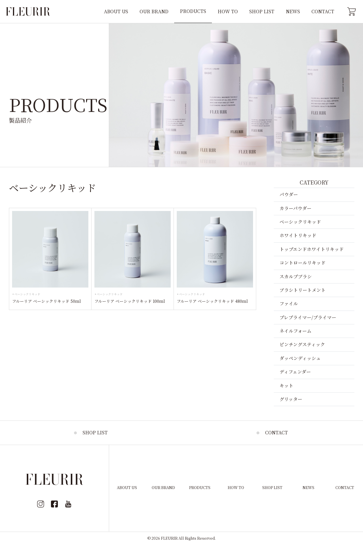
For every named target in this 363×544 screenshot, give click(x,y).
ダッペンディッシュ (300, 358)
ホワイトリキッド (298, 235)
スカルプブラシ (296, 276)
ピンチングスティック (302, 344)
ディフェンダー (295, 371)
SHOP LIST (261, 11)
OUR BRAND (154, 11)
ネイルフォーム (295, 331)
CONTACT (322, 11)
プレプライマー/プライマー (308, 317)
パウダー (289, 194)
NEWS (293, 11)
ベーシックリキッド (27, 294)
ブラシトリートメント (303, 290)
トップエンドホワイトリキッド (312, 249)
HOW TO (228, 11)
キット (286, 385)
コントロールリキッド (303, 262)
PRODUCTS (193, 11)
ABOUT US (116, 11)
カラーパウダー (295, 208)
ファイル (289, 303)
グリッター (291, 399)
